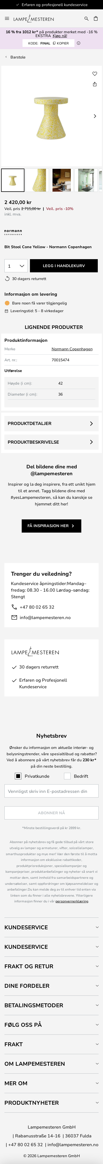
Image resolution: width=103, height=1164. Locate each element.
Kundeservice (26, 927)
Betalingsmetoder (33, 1005)
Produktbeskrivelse (33, 442)
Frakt (13, 1044)
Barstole (18, 57)
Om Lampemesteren (34, 1063)
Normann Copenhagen (72, 348)
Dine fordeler (26, 985)
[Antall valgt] (16, 265)
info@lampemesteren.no (45, 617)
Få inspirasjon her (48, 525)
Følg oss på (23, 1024)
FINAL (48, 43)
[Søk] (86, 18)
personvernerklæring (71, 901)
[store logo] (37, 18)
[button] (12, 180)
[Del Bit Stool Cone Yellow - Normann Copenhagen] (95, 84)
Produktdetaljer (29, 423)
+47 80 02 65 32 (37, 607)
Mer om (15, 1083)
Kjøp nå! (60, 35)
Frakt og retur (28, 966)
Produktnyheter (31, 1102)
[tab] (51, 927)
